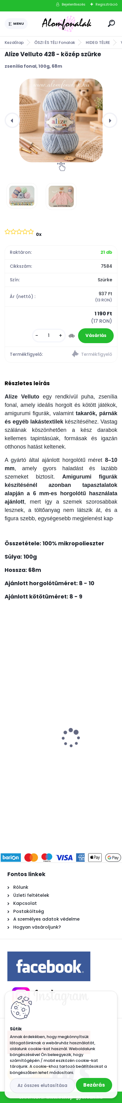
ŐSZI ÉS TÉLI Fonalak (54, 42)
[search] (111, 23)
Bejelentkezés (73, 4)
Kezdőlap (14, 42)
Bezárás (94, 1084)
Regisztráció (106, 4)
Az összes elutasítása (42, 1085)
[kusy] (49, 336)
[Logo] (66, 24)
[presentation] (12, 120)
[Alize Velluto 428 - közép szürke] (61, 120)
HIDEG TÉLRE (98, 42)
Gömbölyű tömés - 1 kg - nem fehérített (55, 721)
